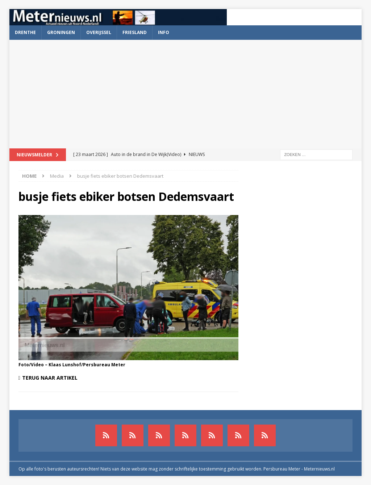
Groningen (61, 32)
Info (163, 32)
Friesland (134, 32)
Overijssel (98, 32)
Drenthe (25, 32)
